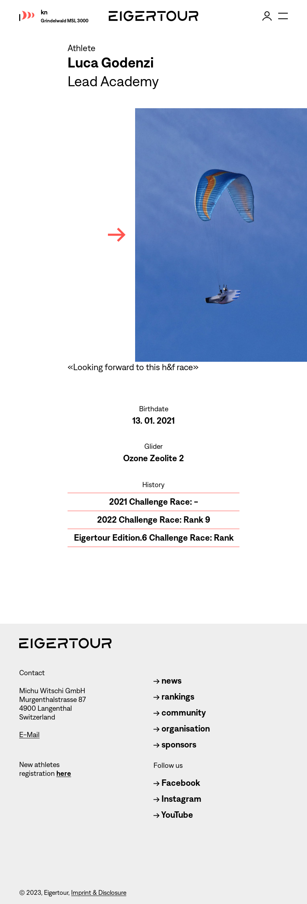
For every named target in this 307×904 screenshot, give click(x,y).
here (63, 773)
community (180, 713)
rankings (174, 697)
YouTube (173, 815)
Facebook (177, 783)
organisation (182, 729)
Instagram (177, 799)
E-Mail (29, 735)
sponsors (175, 744)
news (167, 681)
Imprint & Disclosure (98, 892)
